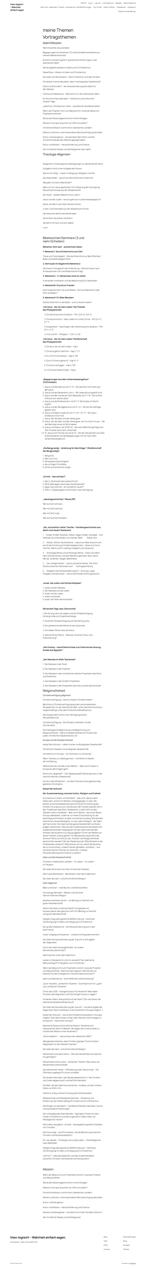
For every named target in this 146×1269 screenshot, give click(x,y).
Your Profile (97, 7)
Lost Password (108, 3)
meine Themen (109, 7)
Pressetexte (121, 7)
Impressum (131, 7)
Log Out (98, 3)
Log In (90, 3)
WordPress (133, 1263)
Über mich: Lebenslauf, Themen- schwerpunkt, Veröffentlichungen (65, 7)
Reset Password (130, 3)
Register (118, 3)
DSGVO (83, 3)
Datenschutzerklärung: (127, 11)
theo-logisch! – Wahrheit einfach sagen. (17, 7)
